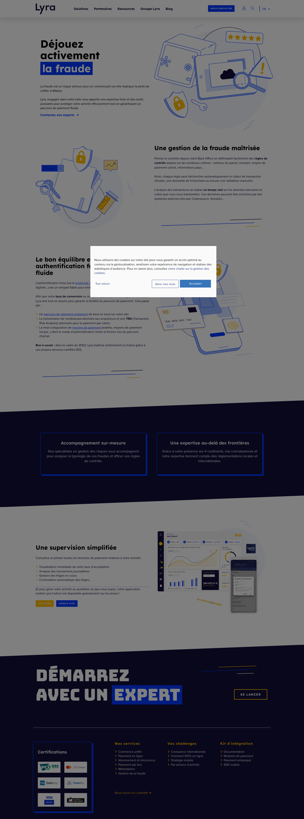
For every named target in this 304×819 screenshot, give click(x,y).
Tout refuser (102, 284)
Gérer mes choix (165, 284)
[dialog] (153, 271)
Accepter (195, 283)
